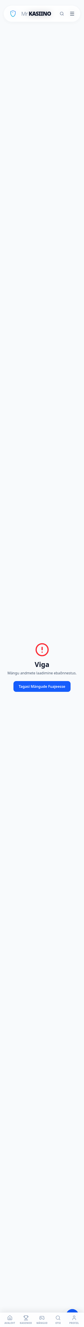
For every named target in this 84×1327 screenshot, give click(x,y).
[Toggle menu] (72, 13)
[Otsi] (62, 14)
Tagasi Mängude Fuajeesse (42, 686)
